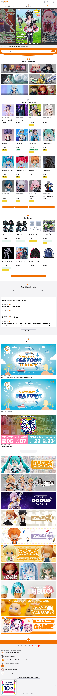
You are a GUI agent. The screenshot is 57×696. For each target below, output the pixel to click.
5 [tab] (26, 43)
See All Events (28, 451)
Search (53, 51)
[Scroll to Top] (28, 640)
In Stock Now (42, 207)
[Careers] (40, 2)
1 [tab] (19, 43)
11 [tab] (34, 43)
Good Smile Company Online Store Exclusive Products (28, 276)
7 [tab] (29, 43)
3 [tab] (22, 43)
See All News (28, 330)
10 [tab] (33, 43)
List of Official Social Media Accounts (28, 677)
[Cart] (45, 2)
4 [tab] (23, 43)
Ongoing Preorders (15, 207)
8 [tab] (30, 43)
